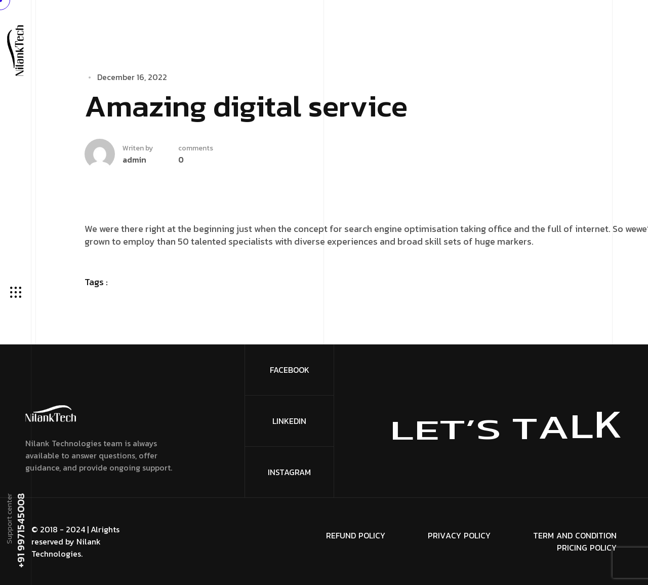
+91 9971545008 (20, 531)
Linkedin (289, 421)
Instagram (289, 472)
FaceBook (289, 370)
